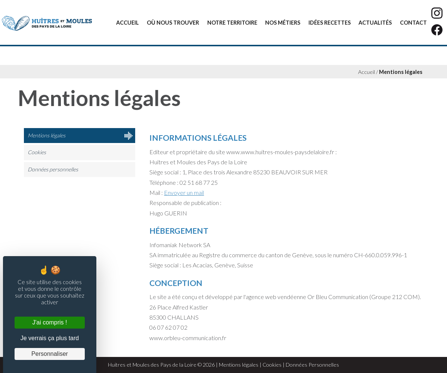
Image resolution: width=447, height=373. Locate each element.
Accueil (127, 22)
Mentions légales (400, 72)
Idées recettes (329, 22)
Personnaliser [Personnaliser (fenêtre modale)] (49, 354)
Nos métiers (282, 22)
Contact (413, 22)
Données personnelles (53, 169)
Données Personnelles (312, 364)
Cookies (37, 152)
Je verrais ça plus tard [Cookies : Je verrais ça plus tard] (50, 338)
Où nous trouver (173, 22)
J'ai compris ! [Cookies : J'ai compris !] (49, 322)
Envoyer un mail (184, 192)
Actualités (375, 22)
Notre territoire (232, 22)
